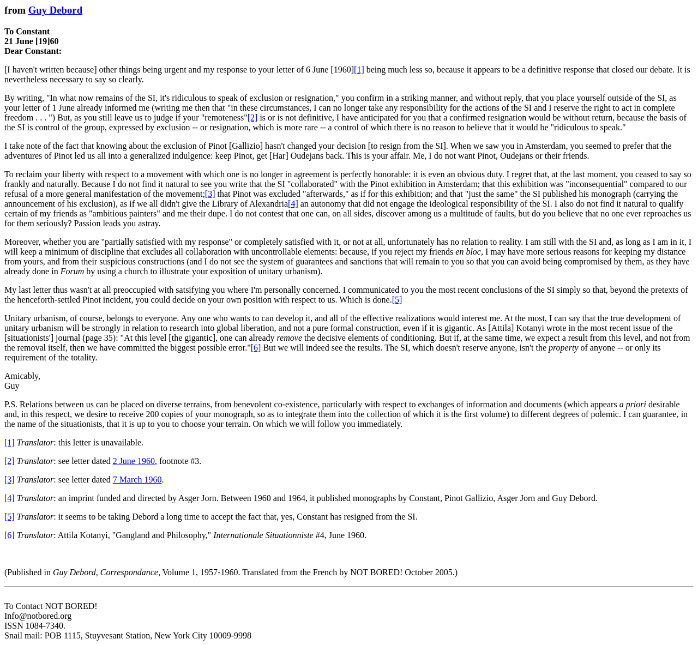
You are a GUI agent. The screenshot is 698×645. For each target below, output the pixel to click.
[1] (359, 69)
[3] (210, 193)
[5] (397, 299)
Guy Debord (55, 10)
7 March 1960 (137, 479)
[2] (253, 117)
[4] (293, 203)
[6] (256, 347)
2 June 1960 (134, 461)
